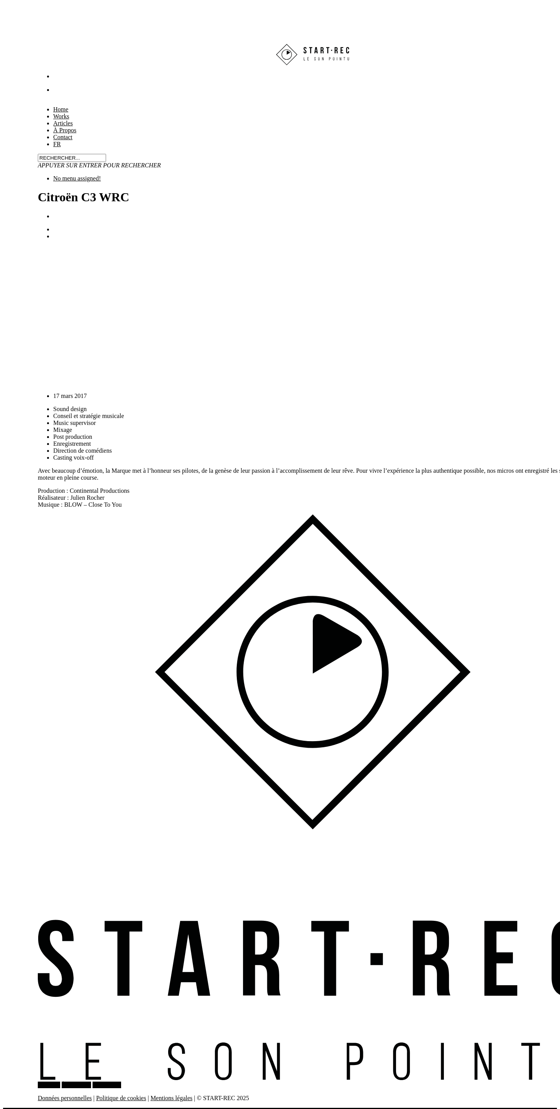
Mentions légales (171, 1098)
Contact (63, 137)
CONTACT (107, 1085)
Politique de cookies (121, 1098)
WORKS (49, 1085)
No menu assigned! (77, 178)
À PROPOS (76, 1085)
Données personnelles (65, 1098)
